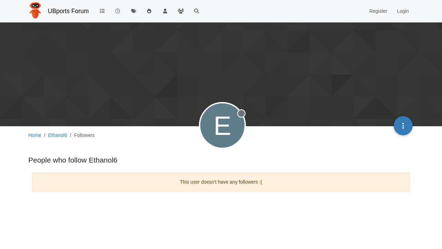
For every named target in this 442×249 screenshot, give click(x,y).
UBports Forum (68, 11)
